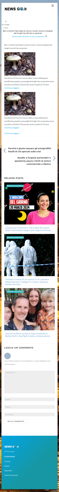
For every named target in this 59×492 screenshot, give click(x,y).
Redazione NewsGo (21, 36)
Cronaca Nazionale (36, 36)
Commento (10, 372)
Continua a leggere (11, 88)
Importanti (8, 471)
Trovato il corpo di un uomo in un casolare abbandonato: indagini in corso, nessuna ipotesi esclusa (27, 282)
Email (8, 407)
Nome (8, 399)
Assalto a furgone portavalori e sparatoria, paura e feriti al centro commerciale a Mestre (33, 160)
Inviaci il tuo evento (11, 475)
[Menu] (53, 5)
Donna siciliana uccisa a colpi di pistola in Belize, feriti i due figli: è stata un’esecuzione (27, 334)
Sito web (9, 414)
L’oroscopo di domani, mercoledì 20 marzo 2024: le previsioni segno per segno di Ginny (28, 229)
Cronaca (7, 461)
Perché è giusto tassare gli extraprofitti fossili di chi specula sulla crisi (29, 150)
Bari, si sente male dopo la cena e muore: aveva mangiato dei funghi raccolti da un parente (28, 32)
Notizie (6, 466)
